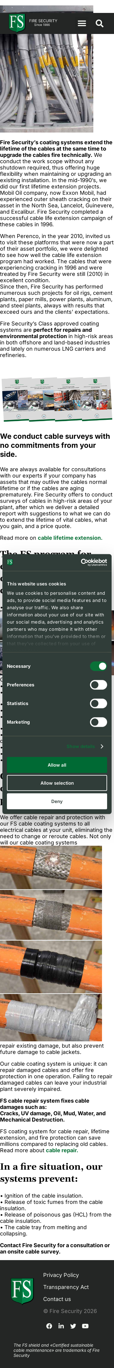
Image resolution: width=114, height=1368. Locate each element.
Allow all (57, 765)
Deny (57, 801)
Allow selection (57, 783)
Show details (81, 746)
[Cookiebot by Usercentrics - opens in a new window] (81, 562)
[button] (81, 23)
